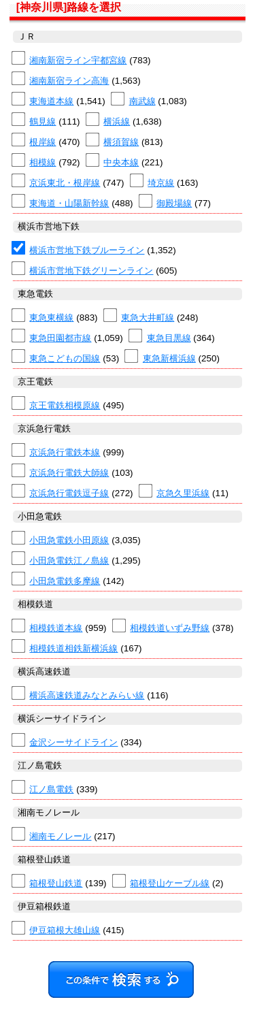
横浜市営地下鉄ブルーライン (86, 250)
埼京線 (161, 183)
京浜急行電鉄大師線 (69, 473)
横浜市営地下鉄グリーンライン (91, 270)
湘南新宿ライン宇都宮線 (77, 60)
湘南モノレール (60, 836)
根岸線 (42, 142)
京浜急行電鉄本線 (64, 452)
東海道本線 (51, 101)
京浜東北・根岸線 (64, 183)
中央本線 (121, 162)
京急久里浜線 (182, 493)
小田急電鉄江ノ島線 (69, 560)
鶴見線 (42, 121)
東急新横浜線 (169, 358)
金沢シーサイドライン (73, 742)
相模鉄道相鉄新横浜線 (73, 648)
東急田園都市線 (60, 338)
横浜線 (116, 121)
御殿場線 (174, 203)
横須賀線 (121, 142)
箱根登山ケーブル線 (169, 883)
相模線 (42, 162)
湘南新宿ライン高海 (69, 81)
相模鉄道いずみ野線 (169, 628)
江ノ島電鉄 (51, 789)
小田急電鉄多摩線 (64, 581)
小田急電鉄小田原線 (69, 540)
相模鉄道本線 (55, 628)
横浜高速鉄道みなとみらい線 (86, 695)
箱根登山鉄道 (55, 883)
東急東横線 (51, 317)
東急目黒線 (169, 338)
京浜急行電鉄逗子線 (69, 493)
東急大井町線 (147, 317)
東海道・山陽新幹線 (69, 203)
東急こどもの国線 (64, 358)
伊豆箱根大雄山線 (64, 930)
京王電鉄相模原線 (64, 405)
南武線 (142, 101)
